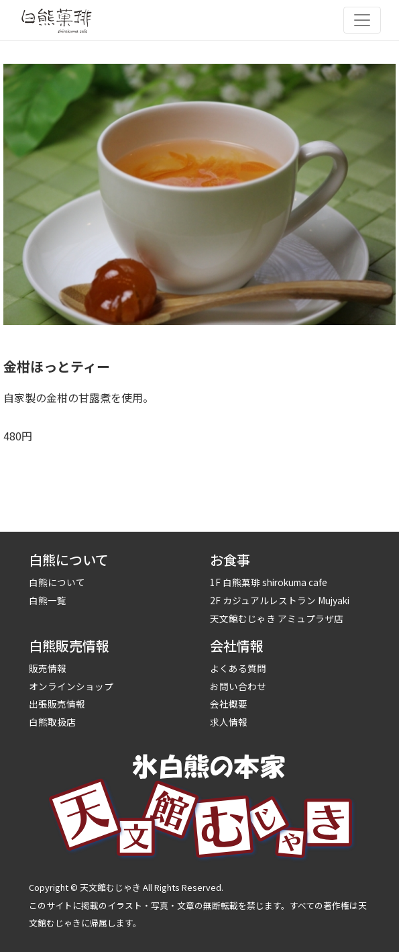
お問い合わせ (238, 686)
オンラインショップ (71, 686)
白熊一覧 (47, 600)
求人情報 (228, 721)
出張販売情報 (57, 703)
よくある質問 (238, 668)
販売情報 (47, 668)
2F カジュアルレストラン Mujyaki (279, 600)
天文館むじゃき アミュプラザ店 (276, 618)
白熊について (57, 582)
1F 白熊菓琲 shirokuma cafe (268, 582)
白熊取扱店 (52, 721)
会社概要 (228, 703)
